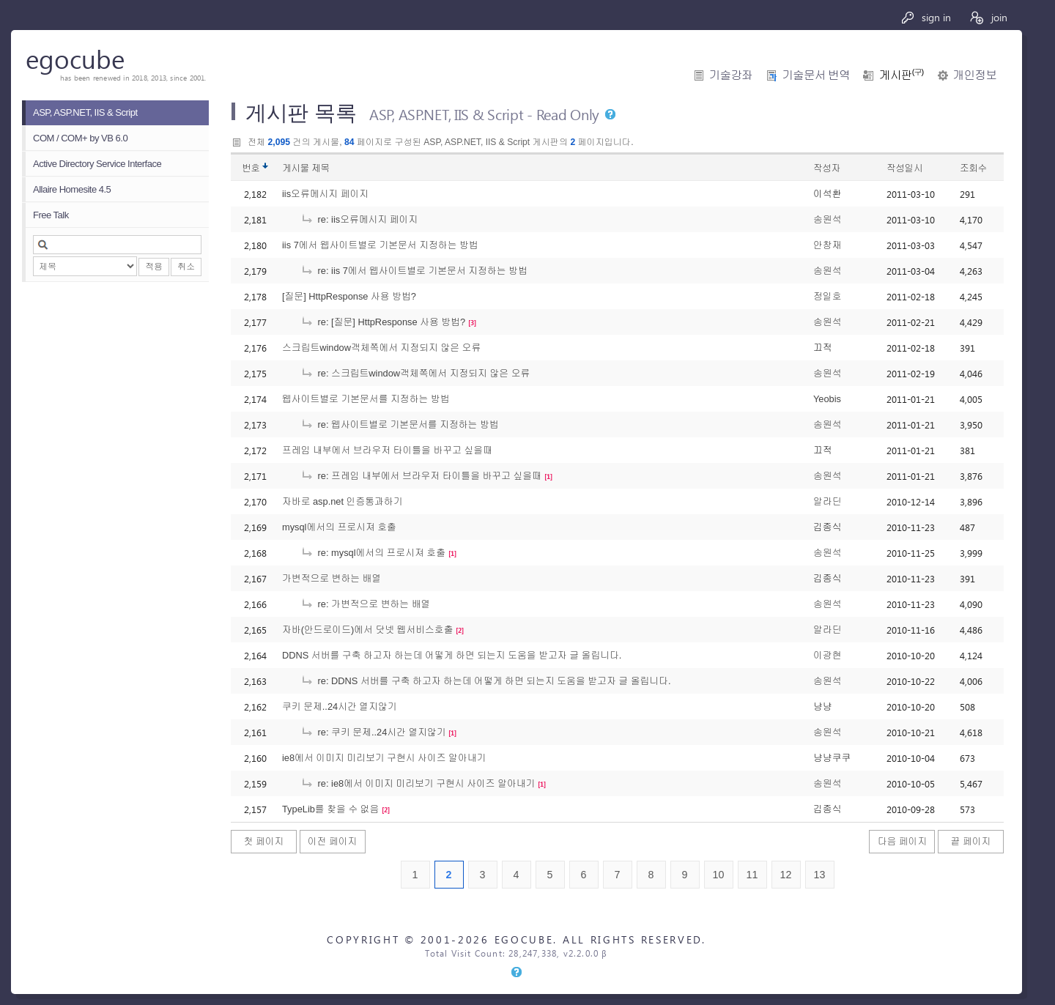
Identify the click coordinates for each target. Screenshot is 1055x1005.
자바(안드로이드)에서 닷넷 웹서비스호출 (367, 629)
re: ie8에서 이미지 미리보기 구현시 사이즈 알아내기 (417, 783)
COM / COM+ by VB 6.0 (80, 138)
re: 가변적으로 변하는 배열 (365, 603)
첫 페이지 (264, 841)
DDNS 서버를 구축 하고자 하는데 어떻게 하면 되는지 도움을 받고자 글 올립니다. (451, 655)
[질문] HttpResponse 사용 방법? (349, 296)
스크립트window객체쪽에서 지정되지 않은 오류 (381, 347)
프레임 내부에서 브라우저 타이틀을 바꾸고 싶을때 (387, 450)
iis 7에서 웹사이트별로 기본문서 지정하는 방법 (380, 245)
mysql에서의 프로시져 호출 (339, 527)
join (988, 17)
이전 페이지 (333, 841)
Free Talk (51, 214)
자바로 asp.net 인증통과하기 (342, 501)
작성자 (826, 168)
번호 (251, 168)
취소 (186, 267)
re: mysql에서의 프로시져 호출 (372, 552)
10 (719, 874)
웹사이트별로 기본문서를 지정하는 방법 (366, 398)
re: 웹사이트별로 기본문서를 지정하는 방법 (399, 424)
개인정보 (974, 75)
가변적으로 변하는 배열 (331, 578)
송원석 (827, 219)
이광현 (827, 655)
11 (752, 874)
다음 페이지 (903, 841)
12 (786, 874)
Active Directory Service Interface (97, 163)
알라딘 (827, 501)
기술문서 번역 (816, 75)
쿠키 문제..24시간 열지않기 (339, 706)
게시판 (901, 75)
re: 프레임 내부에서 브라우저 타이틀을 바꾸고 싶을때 (420, 475)
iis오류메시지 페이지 (325, 193)
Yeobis (827, 398)
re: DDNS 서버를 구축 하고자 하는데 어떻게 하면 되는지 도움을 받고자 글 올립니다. (485, 680)
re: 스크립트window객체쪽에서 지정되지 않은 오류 (415, 373)
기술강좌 (730, 75)
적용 (154, 267)
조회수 (973, 168)
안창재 (827, 245)
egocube (75, 58)
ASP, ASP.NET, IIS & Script (85, 112)
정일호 (827, 296)
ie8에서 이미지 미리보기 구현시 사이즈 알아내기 (384, 757)
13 (820, 874)
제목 (320, 168)
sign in (925, 17)
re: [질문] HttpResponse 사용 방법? (382, 321)
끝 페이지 (971, 841)
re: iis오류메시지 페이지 (359, 219)
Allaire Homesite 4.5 (72, 189)
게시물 (306, 168)
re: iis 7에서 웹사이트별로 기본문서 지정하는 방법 (414, 270)
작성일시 (904, 168)
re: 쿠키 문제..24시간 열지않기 (373, 732)
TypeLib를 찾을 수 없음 (330, 809)
